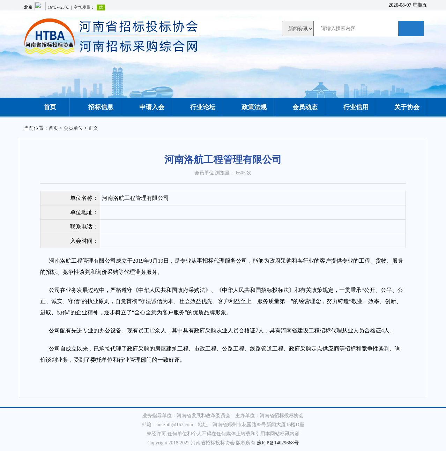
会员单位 (73, 128)
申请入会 (146, 107)
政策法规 (248, 107)
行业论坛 (197, 107)
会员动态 (299, 107)
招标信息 (95, 107)
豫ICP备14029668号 (278, 442)
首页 (44, 107)
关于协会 (401, 107)
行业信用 (350, 107)
